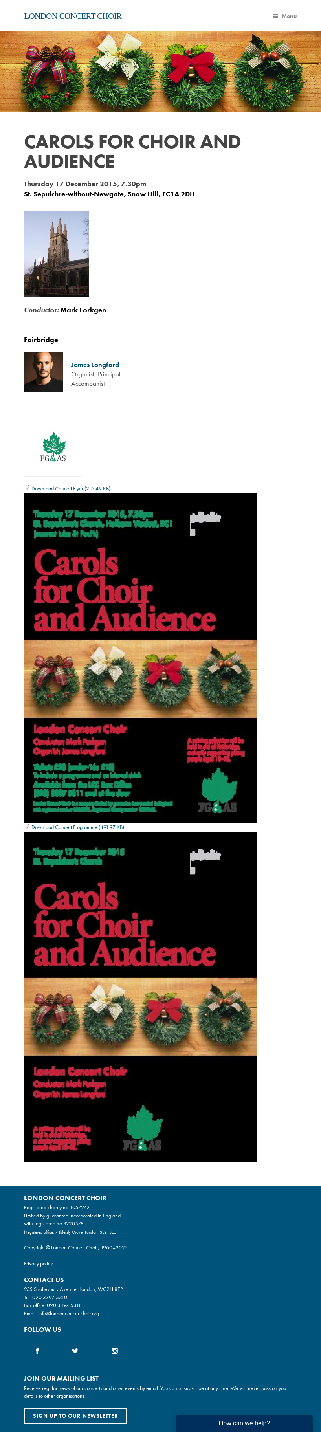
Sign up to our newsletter (75, 1415)
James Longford (95, 365)
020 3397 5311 (64, 1305)
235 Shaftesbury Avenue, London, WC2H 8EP (73, 1289)
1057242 (80, 1207)
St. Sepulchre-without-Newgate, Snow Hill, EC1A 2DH (109, 193)
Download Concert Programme (64, 827)
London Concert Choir (72, 16)
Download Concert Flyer (57, 488)
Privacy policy (38, 1263)
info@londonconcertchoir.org (68, 1313)
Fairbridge (41, 339)
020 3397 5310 (49, 1297)
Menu (285, 16)
